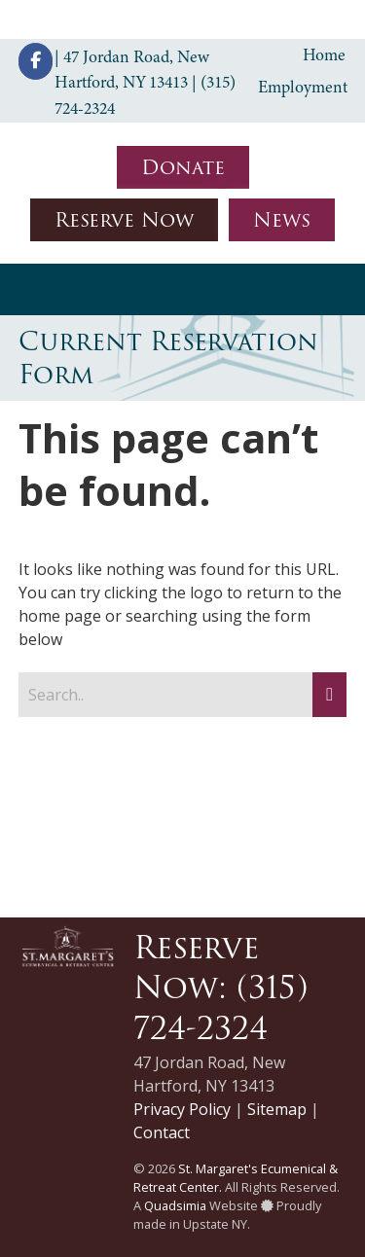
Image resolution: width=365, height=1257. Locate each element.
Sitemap (277, 1109)
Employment (302, 86)
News (281, 219)
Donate (183, 167)
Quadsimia (175, 1205)
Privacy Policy (182, 1109)
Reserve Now (124, 219)
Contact (161, 1132)
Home (324, 54)
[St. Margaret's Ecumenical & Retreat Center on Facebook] (35, 61)
